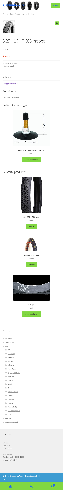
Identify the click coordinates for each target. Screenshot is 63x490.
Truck (10, 415)
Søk (31, 486)
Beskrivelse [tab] (7, 77)
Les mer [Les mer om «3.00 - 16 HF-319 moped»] (31, 226)
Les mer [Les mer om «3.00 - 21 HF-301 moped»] (31, 264)
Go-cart (10, 361)
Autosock (8, 339)
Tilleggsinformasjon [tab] (10, 84)
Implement (11, 377)
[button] (57, 23)
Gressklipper (12, 369)
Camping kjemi (10, 342)
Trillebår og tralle (14, 411)
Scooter (10, 396)
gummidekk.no (14, 5)
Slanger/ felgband (11, 422)
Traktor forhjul (13, 407)
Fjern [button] (4, 479)
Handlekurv (48, 485)
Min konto (10, 486)
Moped (17, 14)
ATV (9, 350)
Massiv (10, 384)
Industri (10, 380)
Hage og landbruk (14, 373)
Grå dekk (11, 365)
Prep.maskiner (13, 392)
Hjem (6, 14)
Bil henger (11, 354)
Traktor (10, 403)
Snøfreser (11, 399)
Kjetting (8, 418)
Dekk (12, 14)
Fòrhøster (11, 358)
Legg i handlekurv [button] (31, 159)
